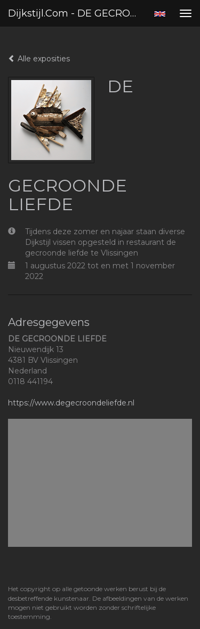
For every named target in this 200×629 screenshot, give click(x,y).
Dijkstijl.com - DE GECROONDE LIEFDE (76, 13)
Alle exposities (39, 58)
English (160, 14)
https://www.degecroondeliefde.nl (71, 403)
